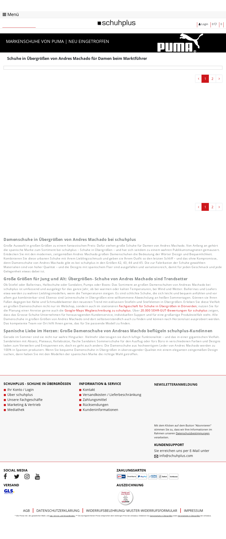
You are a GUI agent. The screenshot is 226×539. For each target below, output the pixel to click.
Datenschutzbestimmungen (193, 433)
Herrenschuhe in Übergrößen (189, 516)
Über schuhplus (20, 394)
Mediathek (15, 409)
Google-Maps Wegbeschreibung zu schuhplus (98, 310)
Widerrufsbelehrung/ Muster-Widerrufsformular (131, 510)
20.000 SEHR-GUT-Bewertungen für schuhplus (174, 310)
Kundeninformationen (100, 409)
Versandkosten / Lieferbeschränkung (112, 394)
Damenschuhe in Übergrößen (161, 516)
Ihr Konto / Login (20, 389)
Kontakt (89, 389)
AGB (26, 510)
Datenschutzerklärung (57, 510)
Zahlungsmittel (95, 399)
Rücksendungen (95, 404)
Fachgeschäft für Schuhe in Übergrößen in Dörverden (158, 306)
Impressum (193, 510)
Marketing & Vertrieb (24, 404)
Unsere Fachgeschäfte (25, 399)
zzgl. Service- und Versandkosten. (62, 516)
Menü (11, 14)
